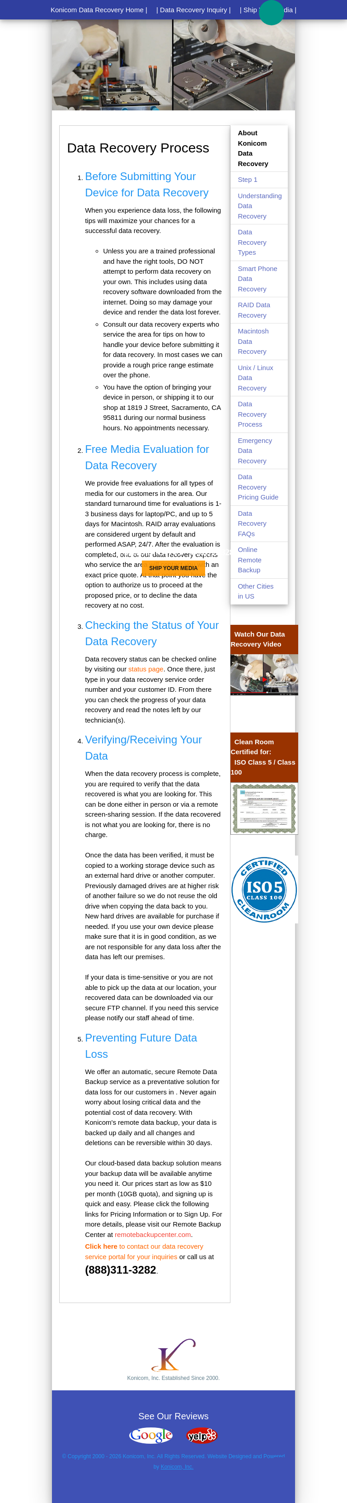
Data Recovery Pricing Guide (258, 487)
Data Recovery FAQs (252, 523)
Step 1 (247, 179)
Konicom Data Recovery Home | (99, 10)
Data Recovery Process (252, 414)
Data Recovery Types (252, 242)
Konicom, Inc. (177, 1467)
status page (146, 669)
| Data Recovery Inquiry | (193, 10)
